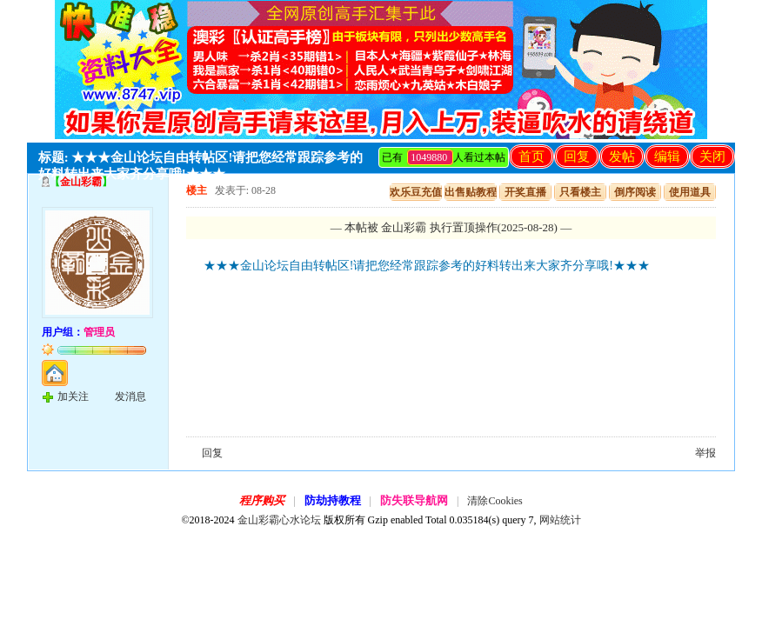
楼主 (196, 190)
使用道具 (690, 192)
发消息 (130, 396)
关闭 (712, 156)
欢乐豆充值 (416, 192)
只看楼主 (580, 192)
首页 (531, 156)
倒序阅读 (635, 192)
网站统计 (560, 520)
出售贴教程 (470, 192)
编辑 (667, 156)
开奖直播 (525, 192)
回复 (577, 156)
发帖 (622, 156)
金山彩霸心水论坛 (279, 520)
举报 (705, 453)
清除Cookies (494, 501)
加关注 (73, 396)
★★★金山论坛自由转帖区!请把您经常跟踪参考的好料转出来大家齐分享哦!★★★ (427, 265)
